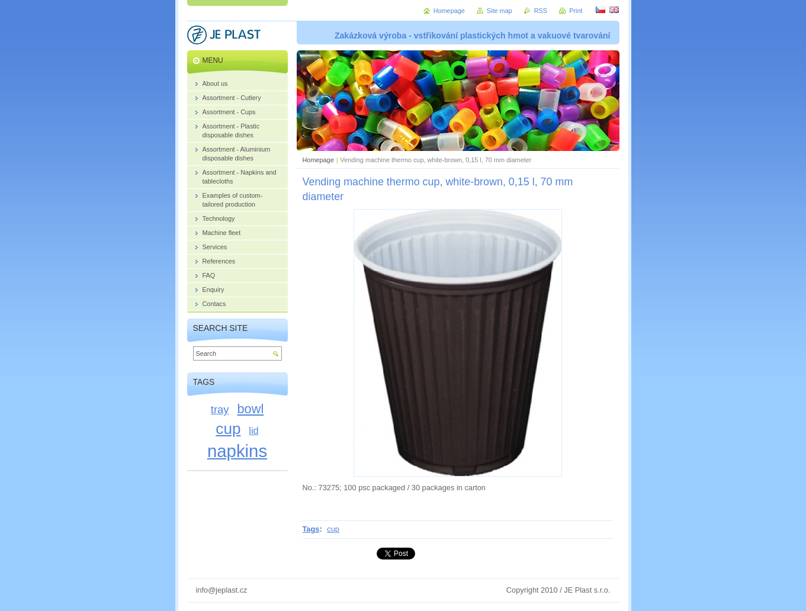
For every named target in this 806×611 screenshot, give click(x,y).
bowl (250, 408)
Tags (311, 529)
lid (253, 430)
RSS (540, 10)
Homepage (318, 159)
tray (220, 409)
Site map (499, 10)
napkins (237, 451)
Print (575, 10)
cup (333, 529)
